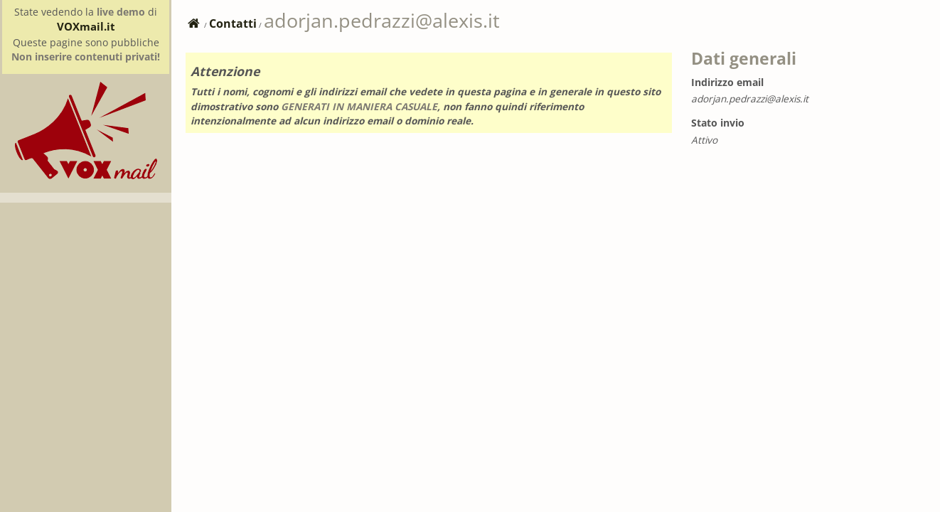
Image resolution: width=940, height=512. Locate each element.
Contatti (233, 23)
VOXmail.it (86, 26)
